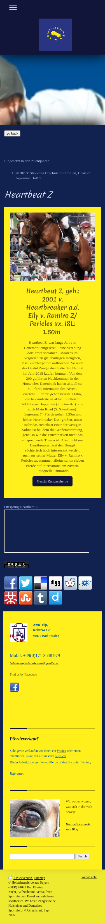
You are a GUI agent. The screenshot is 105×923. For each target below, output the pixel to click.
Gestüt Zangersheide (52, 481)
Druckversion (20, 878)
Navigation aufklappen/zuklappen (52, 7)
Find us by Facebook (23, 674)
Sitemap (39, 878)
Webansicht (89, 877)
